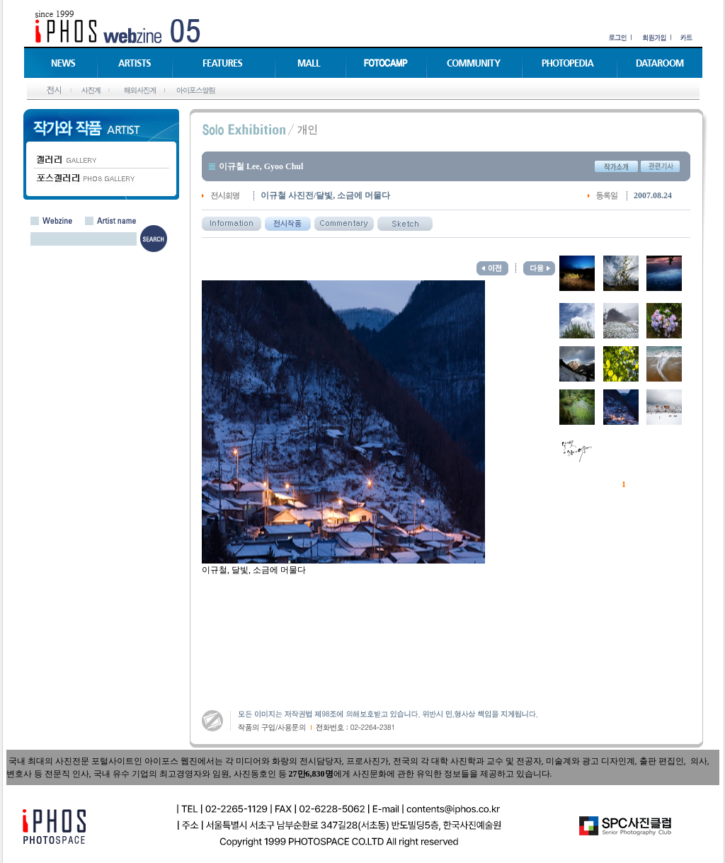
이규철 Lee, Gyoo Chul (261, 166)
